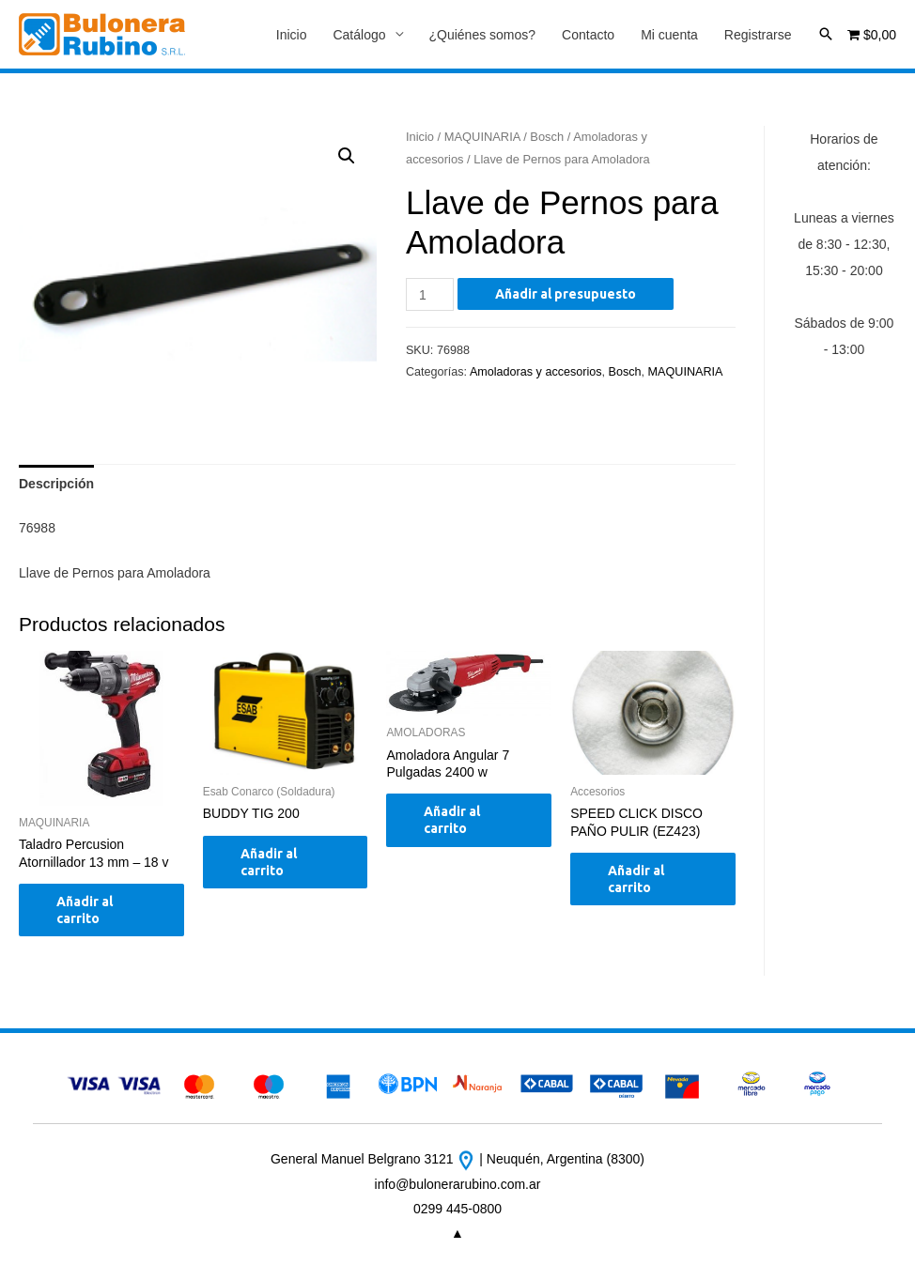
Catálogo (359, 34)
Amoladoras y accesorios (536, 371)
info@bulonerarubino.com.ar (458, 1184)
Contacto (588, 34)
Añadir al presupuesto (565, 293)
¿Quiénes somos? (482, 34)
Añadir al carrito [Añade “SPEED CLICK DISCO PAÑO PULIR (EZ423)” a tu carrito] (636, 879)
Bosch (547, 137)
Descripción (56, 483)
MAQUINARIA (482, 137)
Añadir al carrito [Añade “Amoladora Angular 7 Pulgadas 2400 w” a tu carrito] (452, 820)
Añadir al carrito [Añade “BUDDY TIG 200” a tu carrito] (268, 862)
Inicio (291, 34)
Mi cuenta (669, 34)
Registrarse (758, 34)
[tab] (56, 483)
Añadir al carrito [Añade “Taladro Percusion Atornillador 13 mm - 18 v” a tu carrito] (84, 910)
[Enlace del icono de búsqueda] (825, 33)
